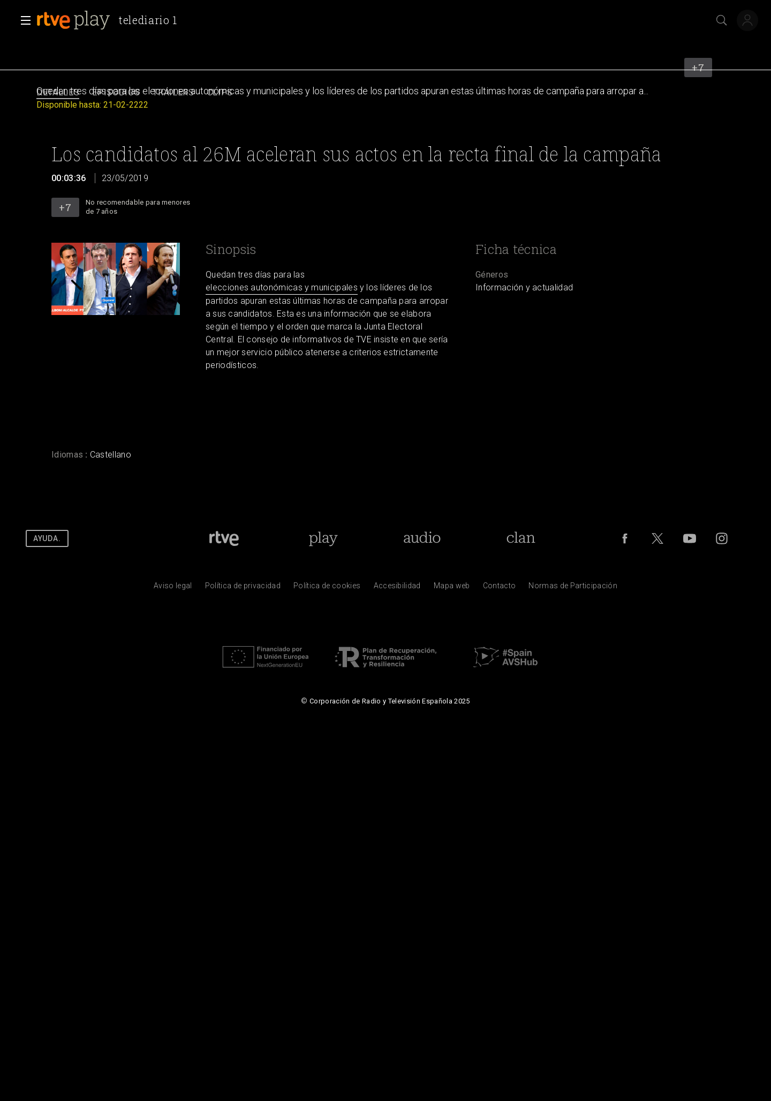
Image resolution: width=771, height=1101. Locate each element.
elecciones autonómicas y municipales (282, 287)
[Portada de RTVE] (224, 538)
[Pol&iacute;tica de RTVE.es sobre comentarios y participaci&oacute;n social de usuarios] (572, 588)
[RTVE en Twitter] (657, 538)
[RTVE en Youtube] (689, 538)
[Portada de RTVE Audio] (422, 538)
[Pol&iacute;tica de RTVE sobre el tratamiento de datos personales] (243, 588)
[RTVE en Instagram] (721, 538)
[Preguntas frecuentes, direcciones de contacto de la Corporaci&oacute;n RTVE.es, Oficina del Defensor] (499, 588)
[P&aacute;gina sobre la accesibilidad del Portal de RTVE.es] (397, 588)
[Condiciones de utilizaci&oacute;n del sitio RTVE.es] (173, 588)
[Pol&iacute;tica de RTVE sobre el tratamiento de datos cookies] (326, 588)
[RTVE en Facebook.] (624, 538)
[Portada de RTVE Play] (323, 538)
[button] (22, 20)
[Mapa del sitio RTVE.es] (452, 588)
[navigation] (385, 93)
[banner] (111, 20)
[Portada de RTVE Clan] (520, 538)
